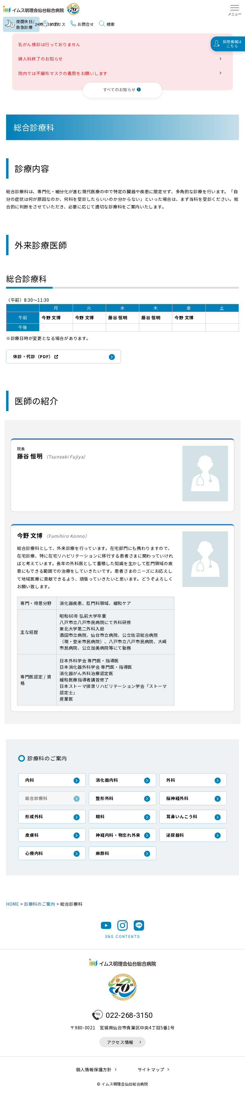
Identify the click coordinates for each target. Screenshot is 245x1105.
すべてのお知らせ (119, 89)
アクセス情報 (120, 1052)
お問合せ (82, 24)
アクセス (54, 24)
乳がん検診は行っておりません (51, 44)
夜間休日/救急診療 (22, 24)
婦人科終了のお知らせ (42, 59)
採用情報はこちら (232, 43)
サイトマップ (151, 1079)
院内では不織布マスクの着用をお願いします (65, 73)
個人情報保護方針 (94, 1079)
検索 (107, 24)
